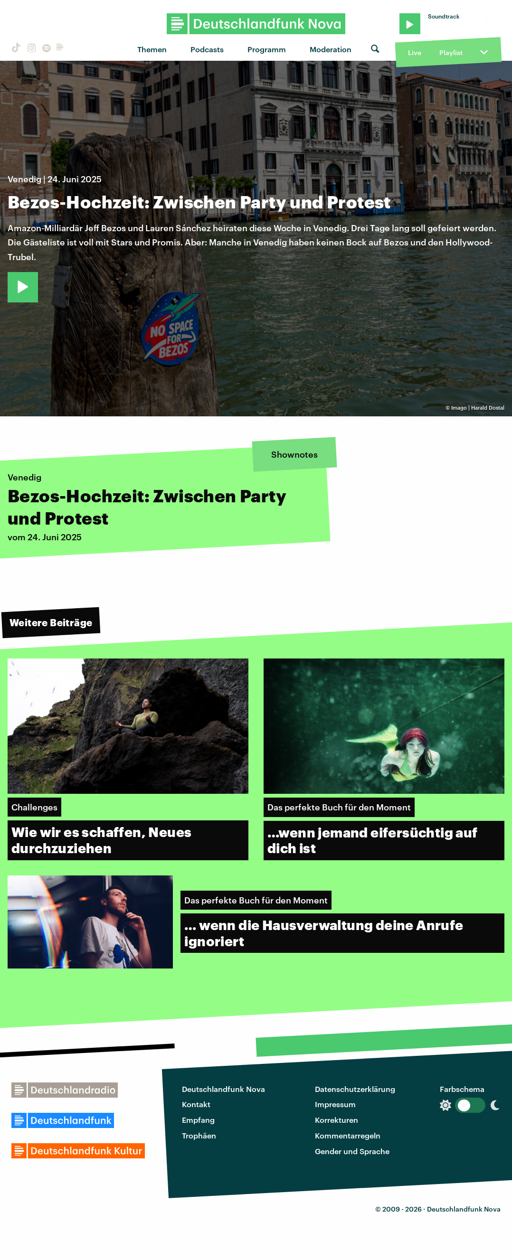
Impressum (335, 1104)
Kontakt (196, 1104)
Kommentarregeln (347, 1135)
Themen (152, 49)
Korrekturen (336, 1119)
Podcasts (207, 49)
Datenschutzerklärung (355, 1088)
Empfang (198, 1119)
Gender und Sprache (352, 1151)
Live (414, 52)
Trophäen (199, 1135)
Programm (266, 49)
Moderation (330, 49)
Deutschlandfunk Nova (223, 1088)
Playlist (451, 52)
